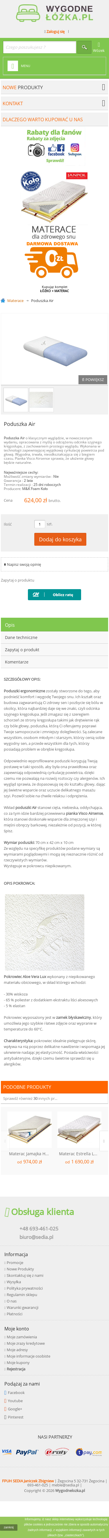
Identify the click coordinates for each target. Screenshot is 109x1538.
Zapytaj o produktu (17, 580)
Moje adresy (17, 1349)
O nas (12, 1301)
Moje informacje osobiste (28, 1356)
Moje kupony (18, 1362)
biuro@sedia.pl (36, 1237)
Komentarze (16, 662)
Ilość (8, 524)
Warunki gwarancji (22, 1307)
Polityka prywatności (25, 1288)
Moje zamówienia (22, 1337)
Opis (10, 625)
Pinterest (16, 1417)
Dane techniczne (21, 637)
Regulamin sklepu (22, 1294)
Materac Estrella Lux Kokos (80, 1153)
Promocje (15, 1262)
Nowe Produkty (20, 1269)
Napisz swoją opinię (24, 564)
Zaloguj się (54, 31)
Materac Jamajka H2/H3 (30, 1153)
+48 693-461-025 (38, 1228)
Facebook (16, 1392)
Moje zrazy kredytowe (26, 1343)
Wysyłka (14, 1281)
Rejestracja (16, 1369)
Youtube (15, 1400)
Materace (15, 301)
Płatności (14, 1313)
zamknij (9, 1527)
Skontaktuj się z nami (25, 1275)
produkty (23, 87)
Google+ (15, 1409)
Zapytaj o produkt (22, 649)
